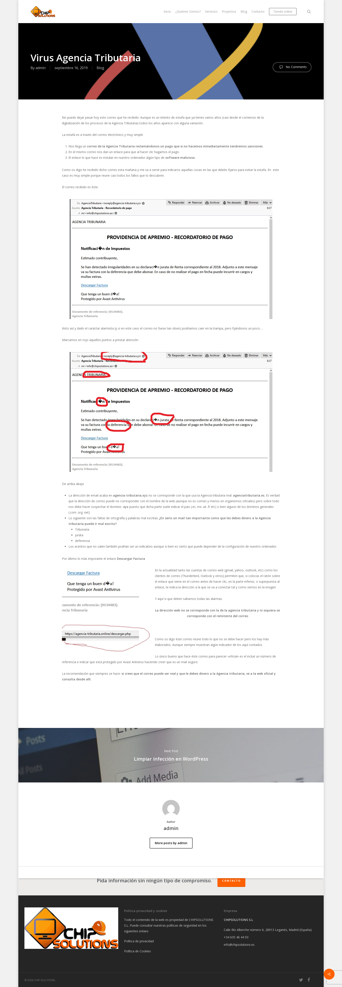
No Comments (292, 67)
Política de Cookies (137, 951)
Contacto (231, 881)
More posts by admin (171, 843)
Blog (100, 67)
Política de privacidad (139, 941)
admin (41, 67)
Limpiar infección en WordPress (171, 755)
